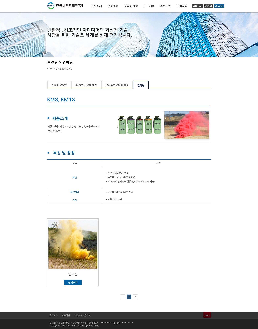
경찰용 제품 (131, 6)
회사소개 (96, 6)
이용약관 (66, 315)
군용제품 (113, 6)
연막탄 (73, 274)
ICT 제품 (149, 6)
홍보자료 (165, 6)
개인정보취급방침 (82, 315)
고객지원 (182, 6)
